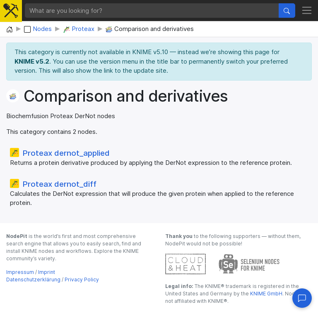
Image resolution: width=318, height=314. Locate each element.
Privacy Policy (82, 279)
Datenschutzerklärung (33, 279)
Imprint (46, 272)
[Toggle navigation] (307, 10)
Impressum (20, 272)
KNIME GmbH (265, 293)
